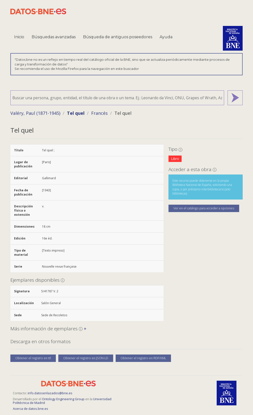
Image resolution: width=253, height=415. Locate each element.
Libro (175, 158)
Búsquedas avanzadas (54, 37)
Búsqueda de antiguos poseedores (117, 37)
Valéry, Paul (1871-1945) (35, 113)
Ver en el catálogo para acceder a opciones (203, 208)
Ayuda (166, 37)
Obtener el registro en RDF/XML (143, 358)
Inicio (19, 37)
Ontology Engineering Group (63, 399)
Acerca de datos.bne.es (30, 408)
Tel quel (75, 113)
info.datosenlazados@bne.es (50, 393)
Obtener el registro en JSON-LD (85, 358)
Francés (99, 113)
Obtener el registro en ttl (33, 358)
